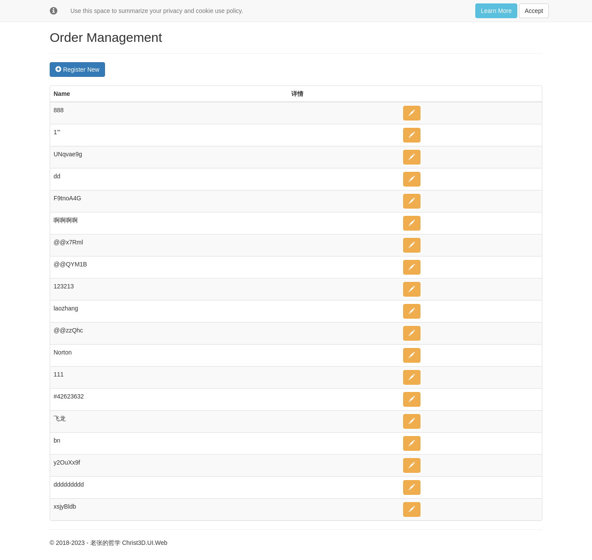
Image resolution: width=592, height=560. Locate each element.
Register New (77, 69)
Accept (534, 10)
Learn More (496, 10)
